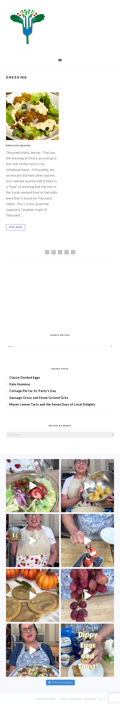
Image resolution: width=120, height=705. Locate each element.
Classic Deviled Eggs (24, 377)
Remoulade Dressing (18, 146)
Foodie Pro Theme (45, 699)
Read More (15, 227)
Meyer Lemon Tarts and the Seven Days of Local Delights (52, 404)
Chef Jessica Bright (60, 26)
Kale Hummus (19, 384)
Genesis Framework (71, 699)
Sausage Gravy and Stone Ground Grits (38, 398)
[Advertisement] (60, 293)
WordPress (90, 699)
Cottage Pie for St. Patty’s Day (32, 391)
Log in (102, 699)
